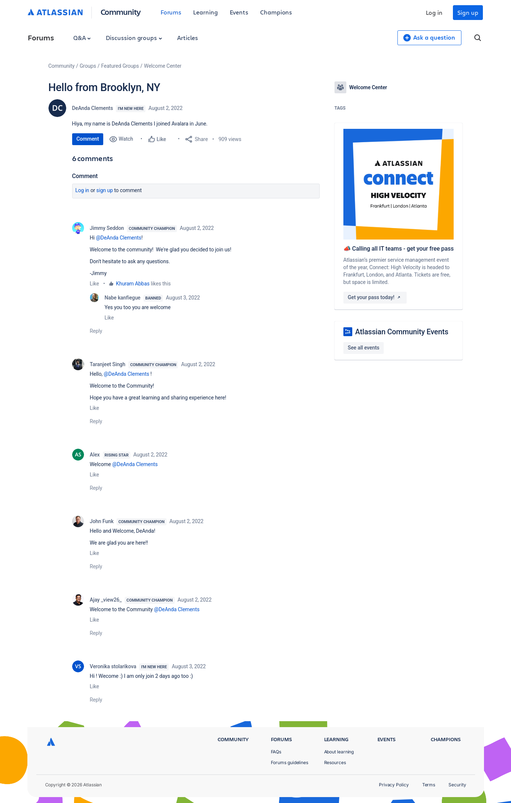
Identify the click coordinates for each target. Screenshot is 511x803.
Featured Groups (120, 66)
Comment (88, 139)
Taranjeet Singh (107, 364)
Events (239, 12)
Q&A (82, 37)
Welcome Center (162, 66)
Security (457, 784)
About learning (339, 752)
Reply (96, 331)
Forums (171, 12)
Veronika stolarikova (113, 666)
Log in (434, 12)
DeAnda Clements (92, 108)
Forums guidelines (290, 762)
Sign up (467, 12)
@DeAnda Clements (118, 238)
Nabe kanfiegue (123, 298)
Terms (429, 784)
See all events (363, 348)
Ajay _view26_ (106, 600)
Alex (95, 455)
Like (94, 284)
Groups (88, 66)
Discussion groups (134, 37)
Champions (276, 12)
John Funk (102, 521)
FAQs (276, 752)
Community (121, 11)
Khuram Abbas (132, 284)
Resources (335, 762)
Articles (187, 37)
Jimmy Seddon (107, 228)
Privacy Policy (394, 784)
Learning (205, 12)
